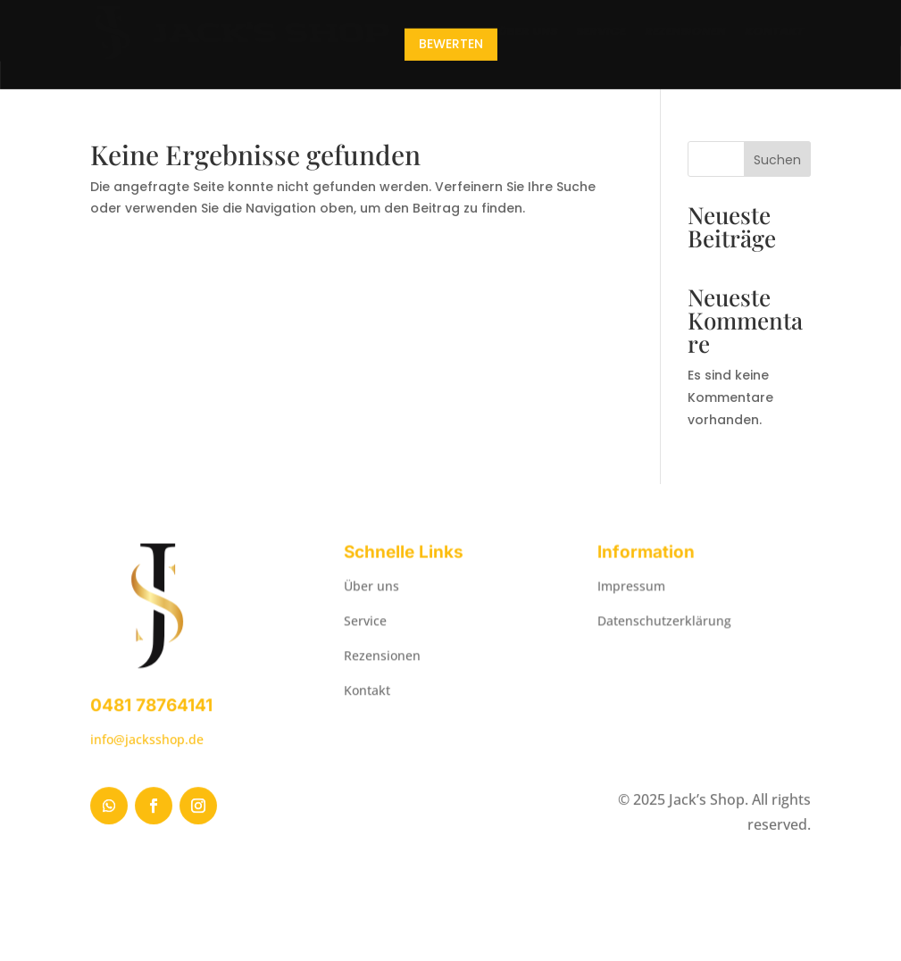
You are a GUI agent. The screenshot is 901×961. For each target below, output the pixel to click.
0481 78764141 (152, 709)
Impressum (629, 594)
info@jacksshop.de (148, 742)
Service (604, 42)
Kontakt (779, 42)
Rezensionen (688, 42)
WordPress (149, 948)
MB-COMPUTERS (230, 931)
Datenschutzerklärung (662, 627)
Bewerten (451, 43)
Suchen (777, 160)
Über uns (529, 42)
